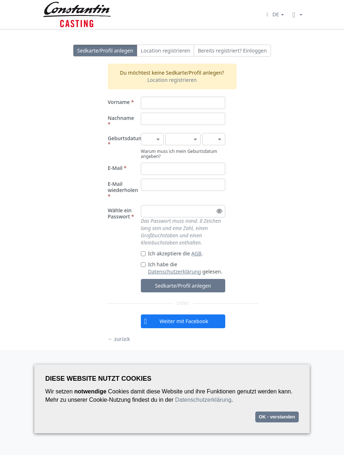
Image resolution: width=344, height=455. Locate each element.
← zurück (119, 338)
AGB (196, 253)
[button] (274, 14)
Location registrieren (165, 50)
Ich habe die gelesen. (181, 268)
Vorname (121, 102)
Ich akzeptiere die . (172, 253)
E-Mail (117, 167)
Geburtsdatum (123, 141)
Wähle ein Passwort (121, 213)
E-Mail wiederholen (123, 189)
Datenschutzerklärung (174, 271)
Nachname (121, 121)
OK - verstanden (277, 416)
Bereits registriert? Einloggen (232, 50)
